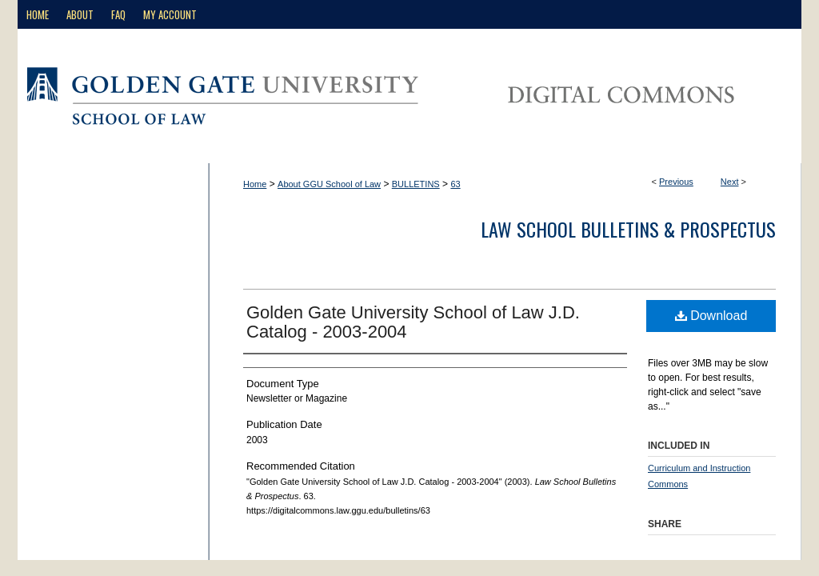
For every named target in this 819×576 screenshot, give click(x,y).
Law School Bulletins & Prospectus (628, 228)
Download (711, 315)
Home (254, 184)
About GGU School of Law (329, 184)
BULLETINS (416, 184)
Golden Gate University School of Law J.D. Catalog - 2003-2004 (413, 322)
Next (730, 181)
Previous (676, 181)
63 (455, 184)
